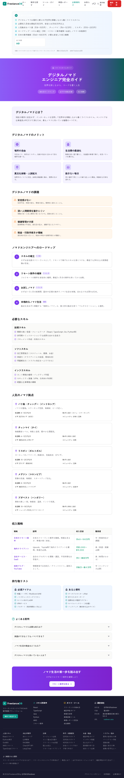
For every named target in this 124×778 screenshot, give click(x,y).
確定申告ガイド (69, 711)
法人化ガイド (88, 742)
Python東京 (7, 739)
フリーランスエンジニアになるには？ (17, 760)
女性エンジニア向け (70, 745)
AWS (35, 720)
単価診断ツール (69, 717)
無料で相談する (10, 716)
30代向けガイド (69, 739)
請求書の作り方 (88, 745)
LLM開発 (26, 739)
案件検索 (101, 3)
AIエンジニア (27, 736)
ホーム (24, 3)
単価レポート (63, 3)
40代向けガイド (69, 742)
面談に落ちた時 (108, 745)
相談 (113, 3)
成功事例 (67, 723)
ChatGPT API (28, 745)
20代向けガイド (69, 736)
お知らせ (89, 3)
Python (36, 717)
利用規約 (107, 774)
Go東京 (6, 742)
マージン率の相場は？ (11, 763)
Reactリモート (8, 736)
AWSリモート (8, 745)
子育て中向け (68, 748)
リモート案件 (38, 723)
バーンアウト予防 (109, 739)
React (35, 707)
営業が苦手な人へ (109, 748)
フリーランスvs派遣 (50, 742)
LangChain (27, 748)
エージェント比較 (49, 736)
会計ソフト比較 (88, 748)
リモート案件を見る (62, 684)
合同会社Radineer (28, 774)
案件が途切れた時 (109, 736)
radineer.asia (109, 719)
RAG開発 (26, 742)
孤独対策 (106, 742)
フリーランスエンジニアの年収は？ (46, 760)
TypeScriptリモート (10, 748)
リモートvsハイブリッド (52, 748)
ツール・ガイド (48, 3)
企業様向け (76, 3)
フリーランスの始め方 (72, 707)
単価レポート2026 (71, 720)
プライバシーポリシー (92, 774)
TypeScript (37, 711)
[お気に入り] (95, 4)
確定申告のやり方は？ (104, 760)
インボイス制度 (88, 739)
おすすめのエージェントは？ (83, 760)
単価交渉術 (68, 714)
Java (35, 714)
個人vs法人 (47, 745)
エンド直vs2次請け (50, 739)
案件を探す (34, 3)
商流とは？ (66, 760)
